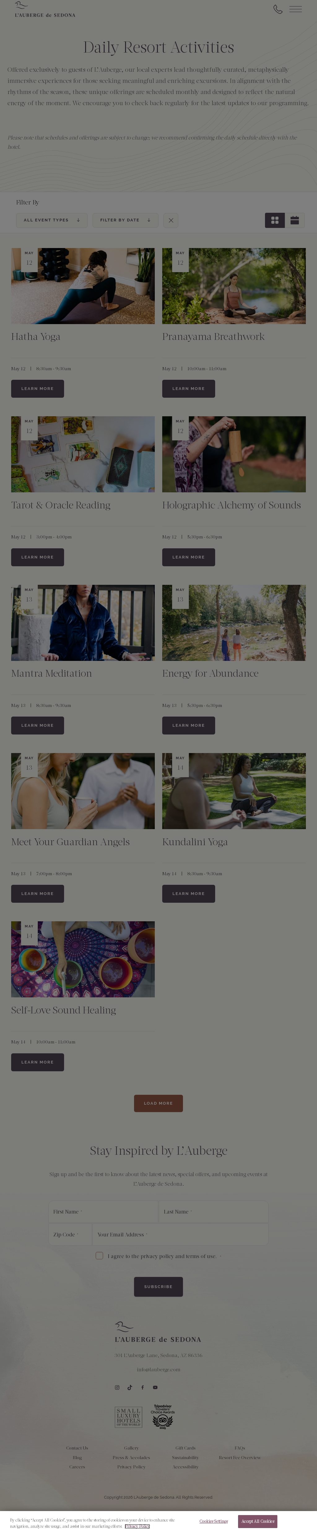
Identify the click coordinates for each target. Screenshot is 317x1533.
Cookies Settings (213, 1524)
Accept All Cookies (257, 1524)
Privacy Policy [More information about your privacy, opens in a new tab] (137, 1528)
